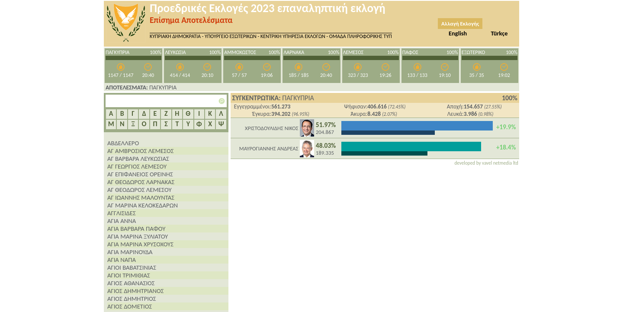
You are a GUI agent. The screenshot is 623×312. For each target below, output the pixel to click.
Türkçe (499, 33)
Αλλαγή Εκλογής (460, 23)
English (458, 33)
